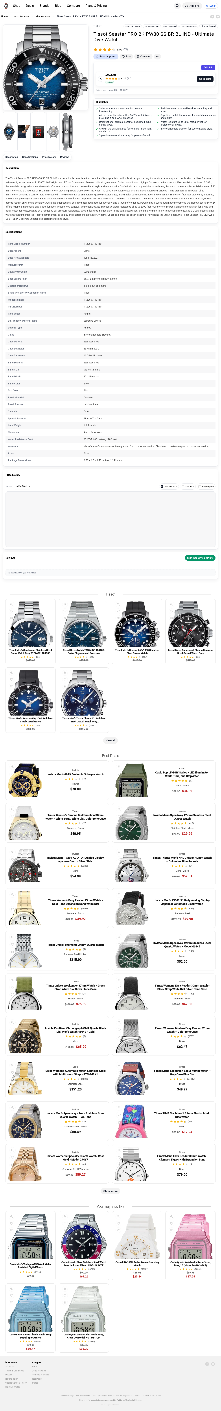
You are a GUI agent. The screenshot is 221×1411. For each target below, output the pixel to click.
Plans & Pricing (96, 6)
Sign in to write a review (200, 557)
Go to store (205, 78)
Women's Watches (40, 1374)
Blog (58, 6)
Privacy (8, 1374)
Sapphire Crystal (132, 26)
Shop (16, 6)
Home (34, 1366)
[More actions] (157, 56)
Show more (110, 1191)
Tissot (97, 26)
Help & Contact (12, 1387)
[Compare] (11, 618)
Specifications (30, 157)
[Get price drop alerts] (105, 56)
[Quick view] (11, 604)
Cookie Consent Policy (16, 1383)
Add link (208, 67)
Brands (44, 6)
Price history (49, 157)
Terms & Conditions (14, 1370)
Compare (73, 6)
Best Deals (36, 1379)
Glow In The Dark (208, 26)
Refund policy (11, 1379)
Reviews (64, 157)
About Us (9, 1366)
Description (11, 157)
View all (110, 740)
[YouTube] (218, 16)
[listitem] (9, 131)
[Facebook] (212, 16)
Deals (30, 6)
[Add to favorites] (126, 56)
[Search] (177, 5)
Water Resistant (151, 26)
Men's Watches (38, 1370)
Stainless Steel (170, 26)
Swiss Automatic (189, 26)
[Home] (6, 6)
